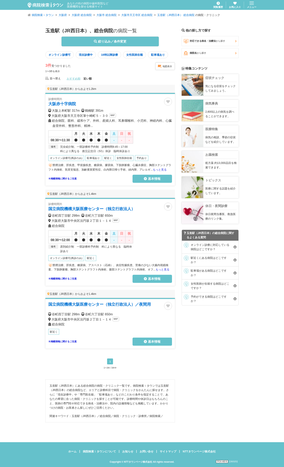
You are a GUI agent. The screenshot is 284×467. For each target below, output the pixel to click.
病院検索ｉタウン (43, 15)
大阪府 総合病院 (82, 15)
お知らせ (127, 451)
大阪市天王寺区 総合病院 (136, 15)
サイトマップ (168, 451)
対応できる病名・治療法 (210, 41)
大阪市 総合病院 (106, 15)
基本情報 (152, 178)
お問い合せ (146, 451)
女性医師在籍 (134, 54)
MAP (112, 115)
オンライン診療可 (60, 54)
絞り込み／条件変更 (110, 41)
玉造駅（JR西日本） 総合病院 (175, 15)
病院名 (210, 53)
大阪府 (63, 15)
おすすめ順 (73, 78)
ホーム (72, 451)
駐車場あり (158, 54)
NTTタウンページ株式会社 (199, 451)
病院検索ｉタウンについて (99, 451)
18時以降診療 (109, 54)
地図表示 (165, 66)
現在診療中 (86, 54)
